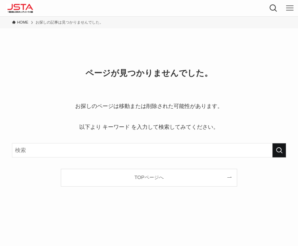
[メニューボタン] (290, 8)
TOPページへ (148, 177)
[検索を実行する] (279, 150)
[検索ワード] (149, 150)
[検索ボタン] (273, 8)
